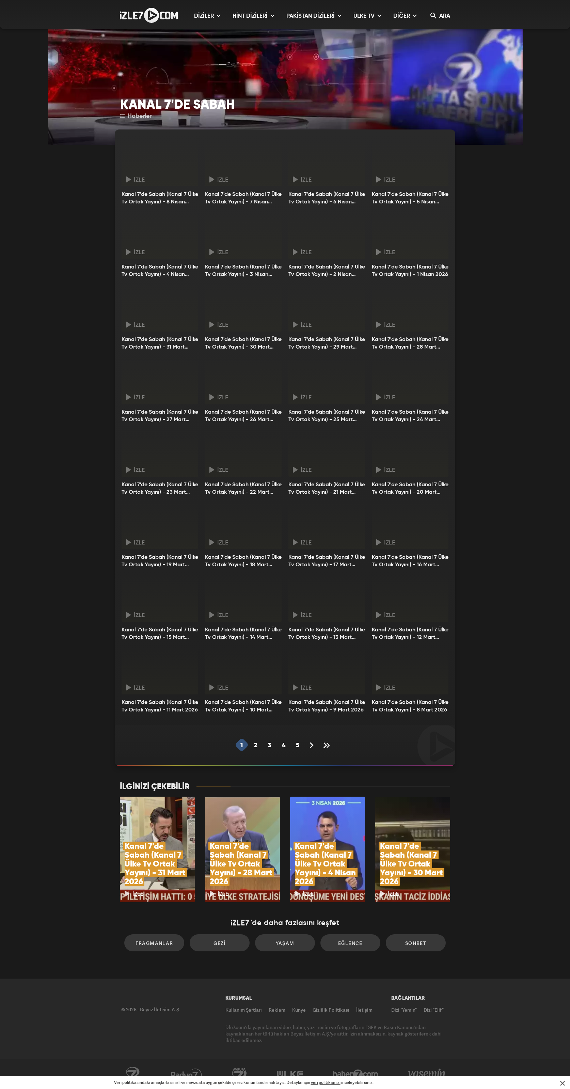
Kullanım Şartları (243, 1010)
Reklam (277, 1010)
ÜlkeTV (290, 1074)
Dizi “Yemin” (404, 1010)
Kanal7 (132, 1074)
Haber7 (355, 1074)
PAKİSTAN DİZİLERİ (314, 16)
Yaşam (285, 943)
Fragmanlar (154, 943)
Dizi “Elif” (434, 1010)
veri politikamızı (326, 1082)
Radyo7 (186, 1074)
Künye (299, 1010)
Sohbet (415, 943)
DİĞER (405, 16)
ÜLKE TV (367, 16)
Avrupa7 (239, 1074)
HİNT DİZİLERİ (253, 16)
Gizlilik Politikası (331, 1010)
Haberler (136, 116)
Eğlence (350, 943)
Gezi (219, 943)
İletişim (364, 1010)
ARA (440, 16)
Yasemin (427, 1074)
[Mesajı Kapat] (562, 1083)
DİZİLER (207, 16)
